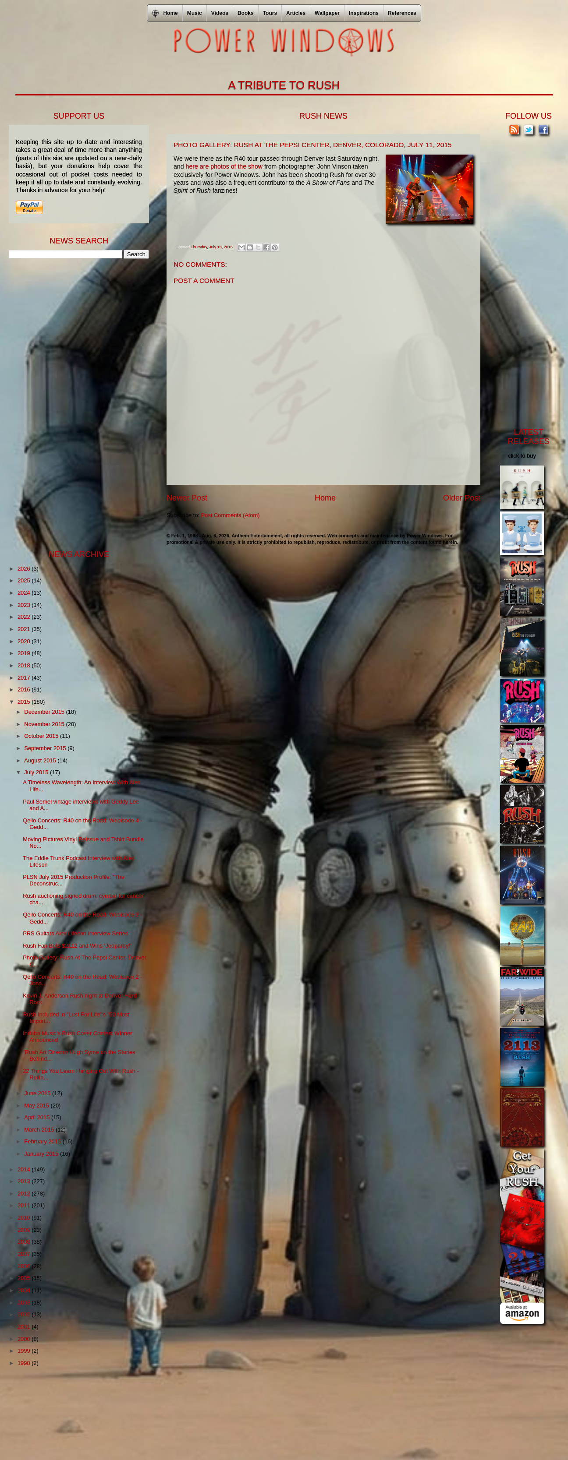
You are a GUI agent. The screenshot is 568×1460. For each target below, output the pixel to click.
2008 (25, 1241)
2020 (25, 641)
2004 (25, 1290)
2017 (25, 677)
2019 (25, 653)
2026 (25, 568)
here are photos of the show (224, 166)
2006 (25, 1266)
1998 (25, 1363)
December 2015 (45, 712)
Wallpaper (327, 13)
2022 (25, 617)
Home (325, 498)
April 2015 (37, 1117)
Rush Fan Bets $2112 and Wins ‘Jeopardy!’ (77, 945)
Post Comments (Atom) (230, 515)
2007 (25, 1254)
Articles (295, 13)
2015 (25, 701)
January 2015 (42, 1153)
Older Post (461, 498)
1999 (25, 1350)
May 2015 (37, 1105)
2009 (25, 1230)
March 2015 (40, 1129)
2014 (25, 1169)
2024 (25, 592)
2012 (25, 1193)
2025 (25, 580)
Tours (270, 13)
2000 (25, 1339)
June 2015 (38, 1093)
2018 (25, 665)
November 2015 (45, 724)
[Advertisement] (74, 403)
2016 (25, 689)
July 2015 (37, 772)
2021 (25, 629)
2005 (25, 1278)
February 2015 (43, 1141)
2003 (25, 1302)
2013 (25, 1181)
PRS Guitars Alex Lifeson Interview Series (75, 933)
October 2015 (42, 736)
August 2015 (40, 760)
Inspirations (364, 13)
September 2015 (45, 748)
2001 (25, 1326)
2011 (25, 1205)
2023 (25, 605)
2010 (25, 1217)
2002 (25, 1314)
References (402, 13)
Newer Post (187, 498)
